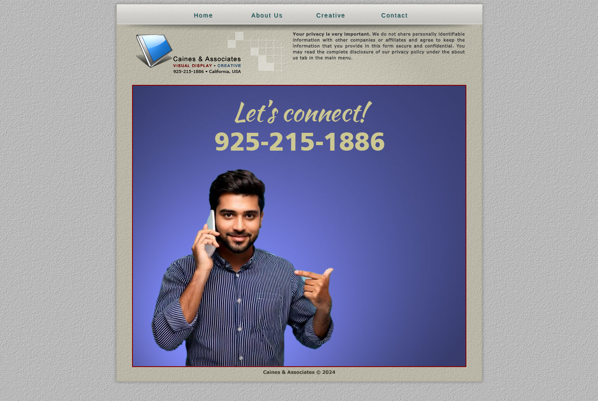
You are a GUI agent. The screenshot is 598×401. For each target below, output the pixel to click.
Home (203, 15)
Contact (394, 15)
